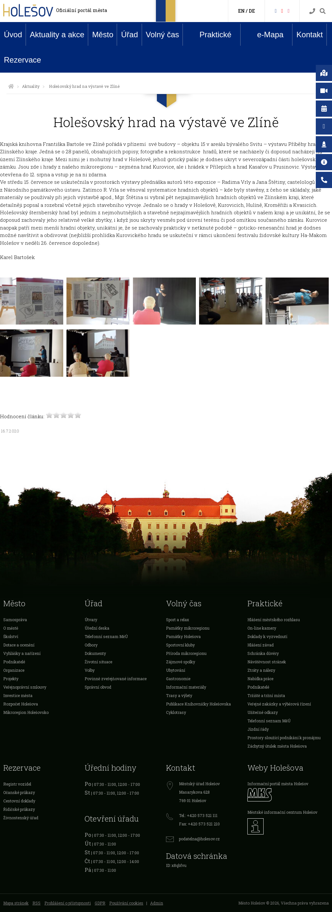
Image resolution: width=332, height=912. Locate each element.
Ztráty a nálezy (261, 670)
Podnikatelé (14, 661)
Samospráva (15, 619)
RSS (36, 903)
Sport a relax (177, 619)
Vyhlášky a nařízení (22, 653)
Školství (10, 636)
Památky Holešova (183, 636)
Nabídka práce (260, 678)
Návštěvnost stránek (266, 661)
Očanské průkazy (19, 792)
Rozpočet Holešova (20, 703)
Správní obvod (98, 687)
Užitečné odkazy (262, 712)
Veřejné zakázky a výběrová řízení (279, 703)
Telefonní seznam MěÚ (106, 636)
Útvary (91, 619)
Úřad (129, 34)
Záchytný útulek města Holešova (277, 746)
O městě (10, 628)
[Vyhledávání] (323, 11)
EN (241, 11)
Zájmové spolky (180, 661)
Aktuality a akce (57, 34)
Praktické (210, 34)
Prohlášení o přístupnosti (67, 903)
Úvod (13, 34)
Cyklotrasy (176, 712)
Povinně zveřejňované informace (116, 678)
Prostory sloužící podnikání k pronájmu (284, 737)
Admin (156, 903)
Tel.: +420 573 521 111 (198, 815)
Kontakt (309, 34)
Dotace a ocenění (18, 644)
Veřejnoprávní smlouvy (24, 687)
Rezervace (22, 59)
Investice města (17, 695)
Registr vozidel (17, 784)
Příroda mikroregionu (186, 653)
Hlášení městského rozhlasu (273, 619)
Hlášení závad (260, 644)
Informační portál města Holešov (277, 783)
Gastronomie (178, 678)
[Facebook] (275, 10)
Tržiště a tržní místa (266, 695)
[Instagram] (288, 10)
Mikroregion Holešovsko (26, 712)
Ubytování (175, 670)
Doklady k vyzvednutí (267, 636)
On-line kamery (261, 628)
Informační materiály (186, 687)
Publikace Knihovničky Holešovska (198, 703)
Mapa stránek (16, 903)
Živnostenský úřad (20, 817)
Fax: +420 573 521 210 (199, 823)
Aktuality (31, 86)
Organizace (13, 670)
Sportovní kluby (180, 644)
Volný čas (162, 34)
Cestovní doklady (19, 800)
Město (102, 34)
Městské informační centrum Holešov (282, 812)
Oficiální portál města (81, 10)
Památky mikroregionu (187, 628)
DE (252, 11)
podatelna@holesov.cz (199, 838)
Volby (90, 670)
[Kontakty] (312, 11)
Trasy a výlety (179, 695)
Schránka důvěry (263, 653)
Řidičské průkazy (19, 809)
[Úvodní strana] (11, 86)
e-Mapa (265, 35)
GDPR (100, 903)
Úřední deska (97, 628)
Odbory (91, 644)
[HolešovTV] (282, 10)
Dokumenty (95, 653)
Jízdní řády (258, 729)
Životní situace (98, 661)
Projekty (10, 678)
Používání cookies (126, 903)
